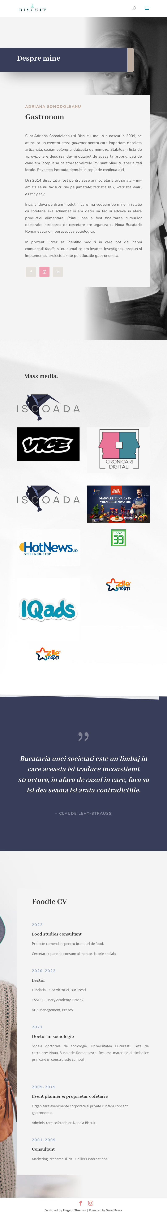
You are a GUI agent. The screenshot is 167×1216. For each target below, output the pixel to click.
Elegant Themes (74, 1210)
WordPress (114, 1210)
